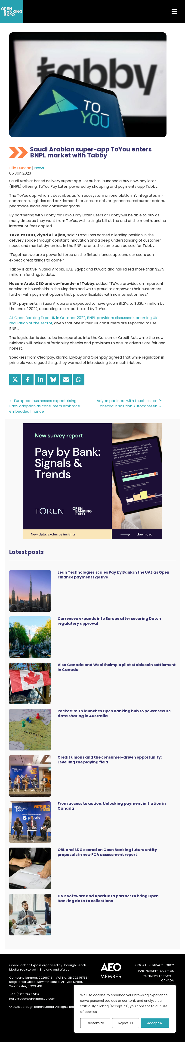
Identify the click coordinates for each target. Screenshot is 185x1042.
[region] (125, 1009)
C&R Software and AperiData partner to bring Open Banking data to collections (108, 898)
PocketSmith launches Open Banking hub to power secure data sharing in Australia (114, 713)
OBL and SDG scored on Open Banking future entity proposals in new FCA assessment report (107, 852)
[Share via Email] (66, 379)
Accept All (155, 1023)
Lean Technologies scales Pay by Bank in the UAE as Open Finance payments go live (113, 575)
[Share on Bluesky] (53, 379)
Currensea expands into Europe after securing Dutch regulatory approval (109, 621)
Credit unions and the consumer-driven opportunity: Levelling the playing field (110, 760)
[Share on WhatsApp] (78, 379)
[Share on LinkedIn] (40, 379)
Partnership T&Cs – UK (156, 971)
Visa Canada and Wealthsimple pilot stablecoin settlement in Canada (117, 667)
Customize (95, 1023)
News (39, 168)
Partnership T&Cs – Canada (158, 978)
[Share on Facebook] (28, 379)
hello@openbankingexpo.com (32, 998)
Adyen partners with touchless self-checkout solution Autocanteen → (129, 403)
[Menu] (171, 11)
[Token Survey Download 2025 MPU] (92, 481)
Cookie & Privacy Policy (154, 965)
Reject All (125, 1023)
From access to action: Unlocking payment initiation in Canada (112, 806)
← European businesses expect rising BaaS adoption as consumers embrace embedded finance (44, 406)
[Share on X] (15, 379)
